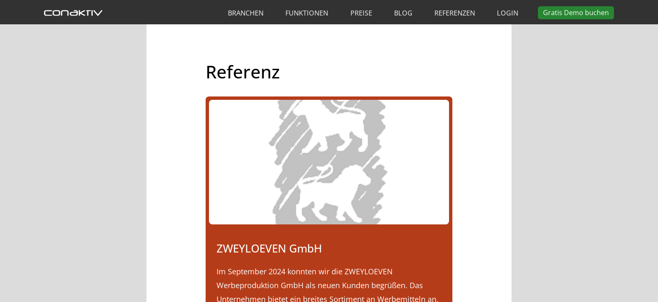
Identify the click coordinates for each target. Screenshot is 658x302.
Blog (403, 13)
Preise (361, 13)
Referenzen (454, 13)
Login (507, 13)
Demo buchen (576, 12)
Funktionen (306, 13)
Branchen (246, 13)
